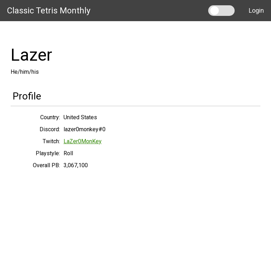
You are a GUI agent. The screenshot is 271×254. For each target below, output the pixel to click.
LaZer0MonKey (83, 141)
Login (256, 10)
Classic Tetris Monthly (48, 11)
